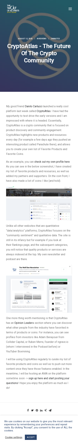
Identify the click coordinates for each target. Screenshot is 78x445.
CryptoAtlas (44, 111)
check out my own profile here (52, 161)
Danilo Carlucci (33, 106)
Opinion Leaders (24, 322)
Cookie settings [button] (13, 437)
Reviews (42, 39)
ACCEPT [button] (31, 437)
